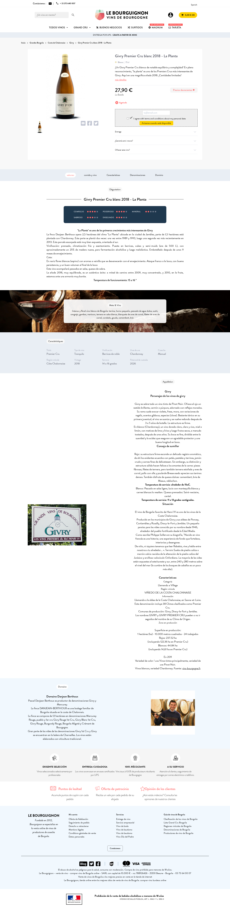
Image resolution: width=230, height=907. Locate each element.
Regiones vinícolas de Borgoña (177, 826)
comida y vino (90, 175)
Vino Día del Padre (125, 836)
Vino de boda (122, 826)
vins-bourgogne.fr (191, 668)
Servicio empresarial (125, 822)
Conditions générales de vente (82, 833)
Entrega (156, 131)
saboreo (70, 175)
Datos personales (76, 836)
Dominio (159, 175)
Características (113, 175)
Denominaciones (137, 175)
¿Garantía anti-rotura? (156, 140)
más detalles (120, 79)
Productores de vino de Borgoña (178, 833)
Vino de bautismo (124, 829)
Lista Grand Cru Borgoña (175, 822)
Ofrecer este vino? (156, 149)
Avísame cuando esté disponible (156, 123)
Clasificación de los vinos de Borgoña (180, 819)
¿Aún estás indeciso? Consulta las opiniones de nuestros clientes (160, 797)
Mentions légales (76, 829)
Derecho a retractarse (78, 826)
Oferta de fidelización (78, 819)
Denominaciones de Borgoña (177, 829)
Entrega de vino (123, 819)
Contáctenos (115, 848)
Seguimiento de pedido (79, 822)
